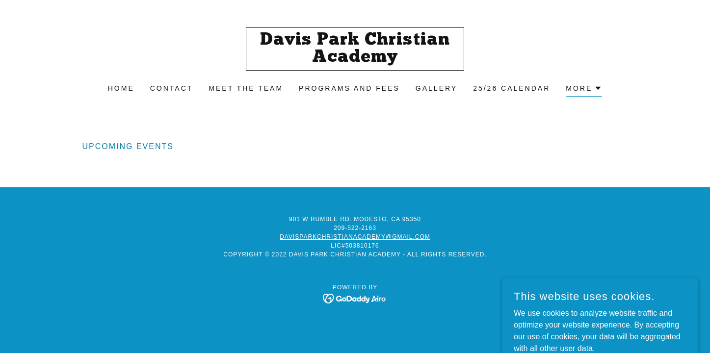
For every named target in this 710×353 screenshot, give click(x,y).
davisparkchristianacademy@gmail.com (355, 236)
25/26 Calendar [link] (511, 88)
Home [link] (121, 88)
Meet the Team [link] (246, 88)
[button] (584, 89)
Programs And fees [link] (349, 88)
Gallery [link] (436, 88)
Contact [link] (171, 88)
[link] (355, 59)
